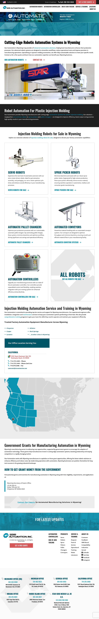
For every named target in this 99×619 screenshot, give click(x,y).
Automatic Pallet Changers (20, 242)
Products (64, 534)
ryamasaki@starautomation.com (17, 368)
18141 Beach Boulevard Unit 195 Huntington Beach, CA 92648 (21, 357)
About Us (93, 9)
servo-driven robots (19, 117)
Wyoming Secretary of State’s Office (19, 483)
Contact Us (38, 60)
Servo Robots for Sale (18, 190)
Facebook (85, 557)
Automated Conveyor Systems (67, 242)
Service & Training (82, 6)
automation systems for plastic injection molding (66, 114)
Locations (92, 6)
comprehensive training (12, 317)
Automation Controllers (52, 6)
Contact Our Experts (26, 502)
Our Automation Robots (15, 60)
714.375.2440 (15, 363)
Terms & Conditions (50, 2)
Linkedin (85, 552)
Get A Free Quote (85, 2)
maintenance (27, 314)
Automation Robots (36, 6)
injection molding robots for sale (42, 138)
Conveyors (64, 552)
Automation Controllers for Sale (22, 297)
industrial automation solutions (44, 48)
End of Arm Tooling (68, 6)
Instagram (86, 560)
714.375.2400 (15, 361)
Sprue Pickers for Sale (64, 190)
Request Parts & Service (73, 542)
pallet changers (46, 117)
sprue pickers (33, 117)
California (13, 352)
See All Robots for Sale (72, 279)
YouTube (85, 555)
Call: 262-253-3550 (66, 2)
